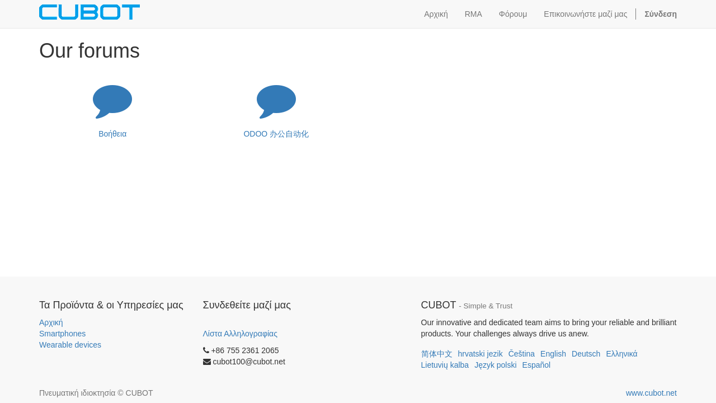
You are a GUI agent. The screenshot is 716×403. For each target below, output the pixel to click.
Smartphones (62, 333)
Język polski (495, 364)
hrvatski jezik (480, 353)
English (553, 353)
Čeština (521, 353)
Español (536, 364)
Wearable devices (70, 344)
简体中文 (437, 353)
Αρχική (51, 322)
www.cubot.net (651, 392)
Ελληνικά (621, 353)
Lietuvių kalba (445, 364)
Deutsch (586, 353)
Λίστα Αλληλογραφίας (240, 333)
